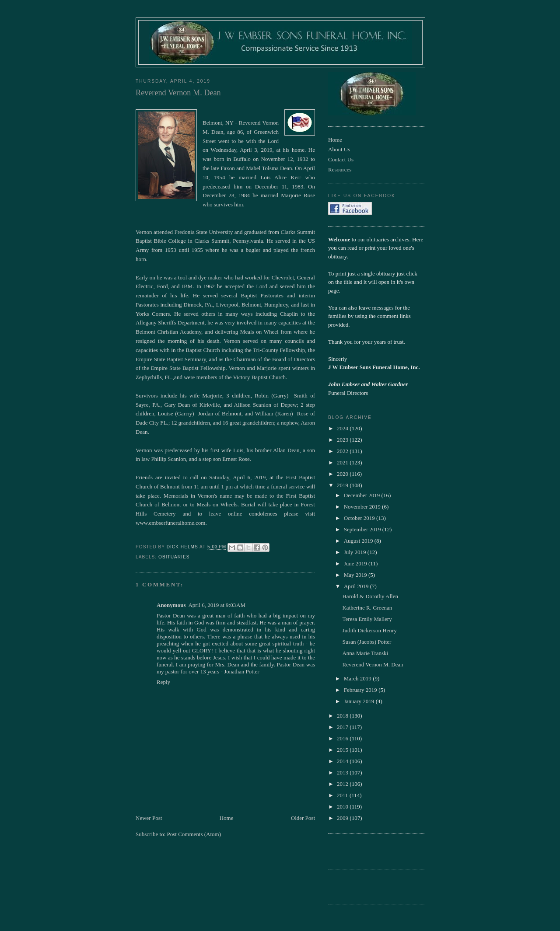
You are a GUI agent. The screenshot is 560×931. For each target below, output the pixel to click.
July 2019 (356, 552)
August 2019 (359, 540)
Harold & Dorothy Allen (370, 596)
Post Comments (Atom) (194, 834)
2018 (343, 715)
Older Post (303, 818)
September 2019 (363, 529)
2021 (343, 462)
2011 (343, 795)
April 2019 (357, 586)
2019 (343, 485)
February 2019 (361, 690)
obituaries (173, 556)
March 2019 (358, 678)
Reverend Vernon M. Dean (372, 664)
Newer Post (149, 818)
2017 (343, 727)
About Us (339, 149)
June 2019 (356, 563)
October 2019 (360, 518)
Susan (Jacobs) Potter (366, 641)
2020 (343, 474)
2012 (343, 784)
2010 (343, 806)
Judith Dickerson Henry (369, 630)
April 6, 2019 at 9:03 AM (216, 605)
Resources (339, 169)
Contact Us (341, 159)
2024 (343, 428)
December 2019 (363, 495)
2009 (343, 818)
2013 (343, 772)
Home (227, 818)
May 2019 (356, 575)
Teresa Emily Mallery (367, 619)
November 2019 (363, 506)
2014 (343, 761)
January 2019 (360, 701)
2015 (343, 749)
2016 (343, 738)
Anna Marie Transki (365, 653)
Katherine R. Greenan (367, 607)
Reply (163, 682)
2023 (343, 439)
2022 (343, 451)
